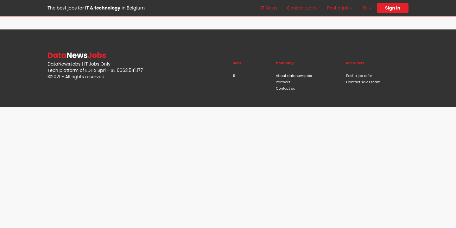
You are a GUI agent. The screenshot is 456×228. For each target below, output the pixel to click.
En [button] (367, 8)
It (234, 75)
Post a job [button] (340, 8)
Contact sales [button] (302, 8)
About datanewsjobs (294, 75)
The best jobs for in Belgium (96, 8)
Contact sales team (363, 82)
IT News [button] (269, 8)
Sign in (392, 8)
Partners (283, 82)
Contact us (285, 88)
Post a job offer (359, 75)
